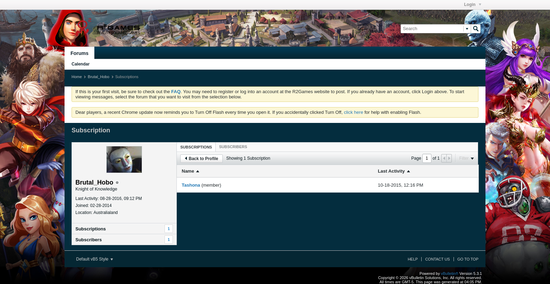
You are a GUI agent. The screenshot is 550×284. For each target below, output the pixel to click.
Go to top (467, 259)
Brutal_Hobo (98, 77)
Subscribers (88, 239)
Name (188, 171)
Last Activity (391, 171)
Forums (79, 53)
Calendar (80, 64)
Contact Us (437, 259)
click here (353, 112)
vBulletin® (449, 273)
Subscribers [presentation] (233, 147)
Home (77, 77)
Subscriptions (90, 228)
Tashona (191, 185)
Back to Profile (201, 158)
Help (413, 259)
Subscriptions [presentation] (196, 147)
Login (472, 4)
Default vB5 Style (94, 259)
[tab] (196, 147)
